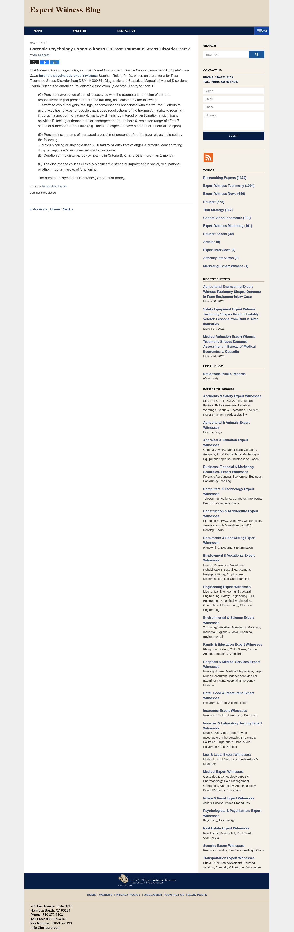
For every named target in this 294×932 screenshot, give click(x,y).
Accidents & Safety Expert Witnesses (230, 387)
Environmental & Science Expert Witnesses (226, 596)
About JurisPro (167, 30)
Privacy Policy (131, 863)
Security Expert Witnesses (222, 816)
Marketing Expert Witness (224, 261)
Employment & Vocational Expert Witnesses (227, 535)
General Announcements (225, 216)
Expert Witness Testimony (227, 185)
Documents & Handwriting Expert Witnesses (227, 518)
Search (256, 54)
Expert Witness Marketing (225, 223)
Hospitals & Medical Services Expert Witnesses (229, 639)
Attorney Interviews (219, 254)
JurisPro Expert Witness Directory (81, 926)
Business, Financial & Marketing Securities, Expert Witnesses (226, 449)
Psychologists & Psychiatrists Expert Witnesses (230, 785)
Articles (211, 238)
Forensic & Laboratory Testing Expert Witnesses (230, 699)
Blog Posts (193, 863)
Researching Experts (54, 186)
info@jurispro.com (44, 898)
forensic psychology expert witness (68, 76)
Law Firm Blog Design (243, 927)
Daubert (213, 200)
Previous (38, 209)
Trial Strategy (217, 208)
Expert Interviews (218, 246)
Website (104, 30)
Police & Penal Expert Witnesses (227, 770)
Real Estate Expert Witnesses (224, 799)
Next (68, 209)
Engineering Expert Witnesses (225, 563)
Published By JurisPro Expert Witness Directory (228, 13)
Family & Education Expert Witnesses (230, 620)
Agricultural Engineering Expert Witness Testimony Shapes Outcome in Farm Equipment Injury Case (232, 286)
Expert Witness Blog (65, 10)
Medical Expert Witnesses (222, 744)
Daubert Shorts (217, 231)
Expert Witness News (222, 192)
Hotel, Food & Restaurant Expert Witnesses (226, 670)
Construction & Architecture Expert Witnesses (228, 492)
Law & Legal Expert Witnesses (225, 727)
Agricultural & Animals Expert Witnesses (232, 413)
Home (50, 30)
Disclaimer (153, 863)
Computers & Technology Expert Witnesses (227, 471)
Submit (234, 135)
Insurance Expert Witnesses (223, 684)
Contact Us (232, 30)
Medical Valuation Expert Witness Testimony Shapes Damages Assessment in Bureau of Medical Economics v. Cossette (233, 336)
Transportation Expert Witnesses (227, 828)
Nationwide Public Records (223, 365)
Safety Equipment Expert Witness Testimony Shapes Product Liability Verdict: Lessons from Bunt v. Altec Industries (229, 310)
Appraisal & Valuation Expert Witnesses (232, 425)
